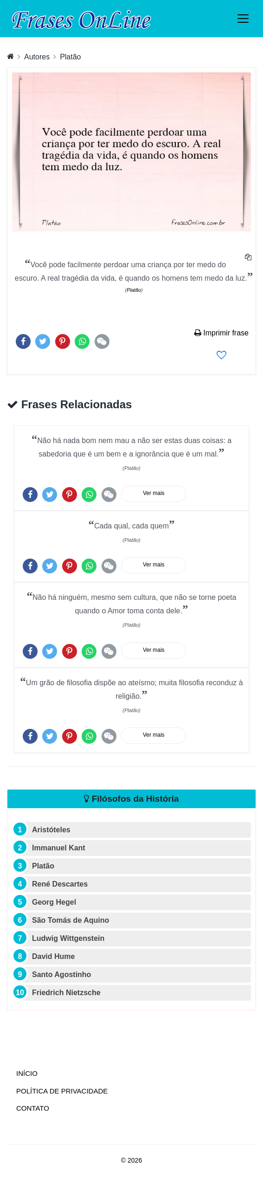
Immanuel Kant (58, 848)
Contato (32, 1108)
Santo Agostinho (61, 974)
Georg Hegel (54, 902)
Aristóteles (51, 830)
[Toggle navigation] (243, 18)
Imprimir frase (221, 333)
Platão (70, 57)
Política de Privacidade (62, 1091)
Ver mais (154, 493)
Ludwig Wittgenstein (68, 938)
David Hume (53, 956)
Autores (37, 57)
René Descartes (60, 884)
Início (46, 1072)
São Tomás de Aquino (70, 920)
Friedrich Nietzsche (66, 993)
